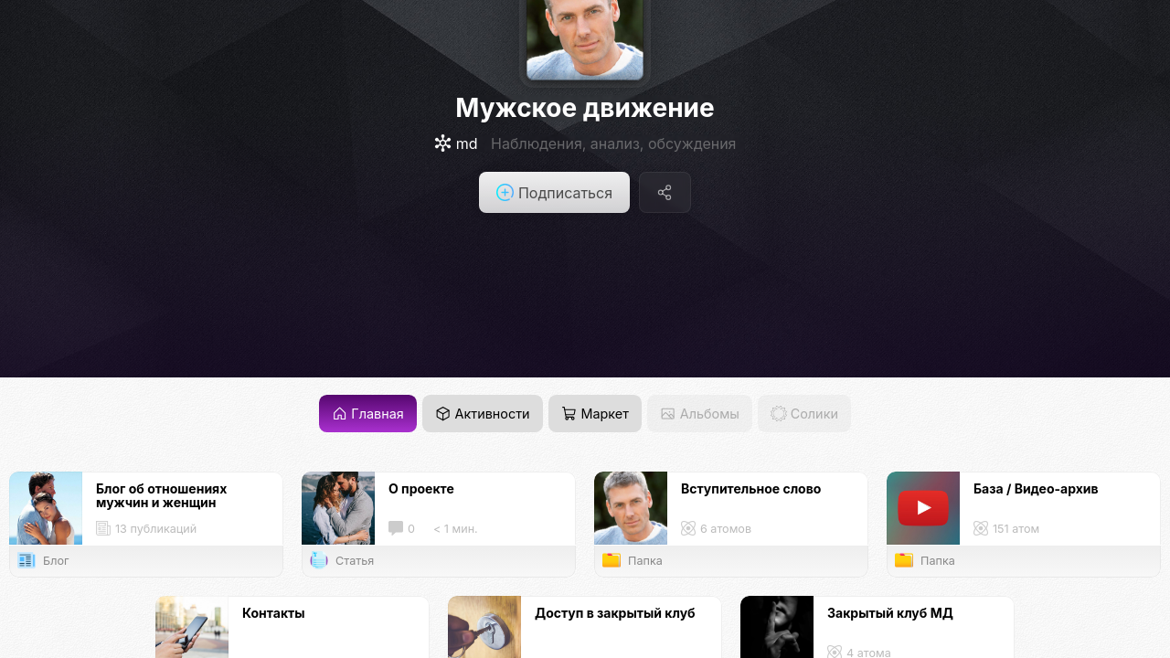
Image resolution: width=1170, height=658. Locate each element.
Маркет (595, 413)
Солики (804, 413)
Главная (368, 413)
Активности (482, 413)
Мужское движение (584, 108)
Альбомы (699, 413)
